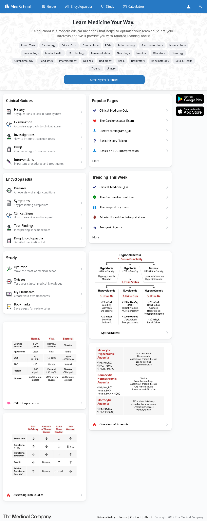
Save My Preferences (104, 80)
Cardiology (48, 45)
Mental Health (53, 53)
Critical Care (69, 45)
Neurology (123, 53)
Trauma (95, 68)
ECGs (108, 45)
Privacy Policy (106, 517)
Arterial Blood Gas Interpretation (122, 217)
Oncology (177, 53)
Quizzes (88, 61)
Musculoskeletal (101, 53)
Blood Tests (28, 45)
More (95, 161)
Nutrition (141, 53)
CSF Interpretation (26, 403)
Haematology (177, 45)
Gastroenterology (152, 45)
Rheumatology (160, 61)
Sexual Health (183, 61)
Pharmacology (68, 61)
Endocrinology (126, 45)
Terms (123, 517)
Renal (121, 61)
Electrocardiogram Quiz (115, 131)
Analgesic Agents (110, 227)
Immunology (31, 53)
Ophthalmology (23, 61)
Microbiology (77, 53)
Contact (135, 517)
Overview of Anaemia (113, 424)
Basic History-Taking (113, 141)
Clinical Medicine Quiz (114, 110)
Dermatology (91, 45)
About (148, 517)
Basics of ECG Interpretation (119, 151)
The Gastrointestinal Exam (117, 197)
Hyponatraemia (109, 333)
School (21, 6)
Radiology (105, 61)
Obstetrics (159, 53)
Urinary (111, 68)
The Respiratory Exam (114, 207)
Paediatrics (46, 61)
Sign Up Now (189, 6)
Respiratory (138, 61)
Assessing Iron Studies (28, 495)
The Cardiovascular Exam (116, 121)
